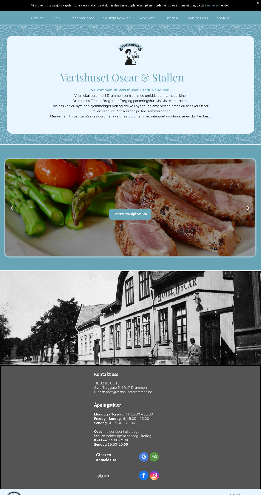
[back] (12, 207)
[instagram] (154, 476)
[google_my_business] (143, 457)
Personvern (212, 5)
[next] (248, 207)
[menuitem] (37, 18)
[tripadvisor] (154, 457)
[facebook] (143, 476)
